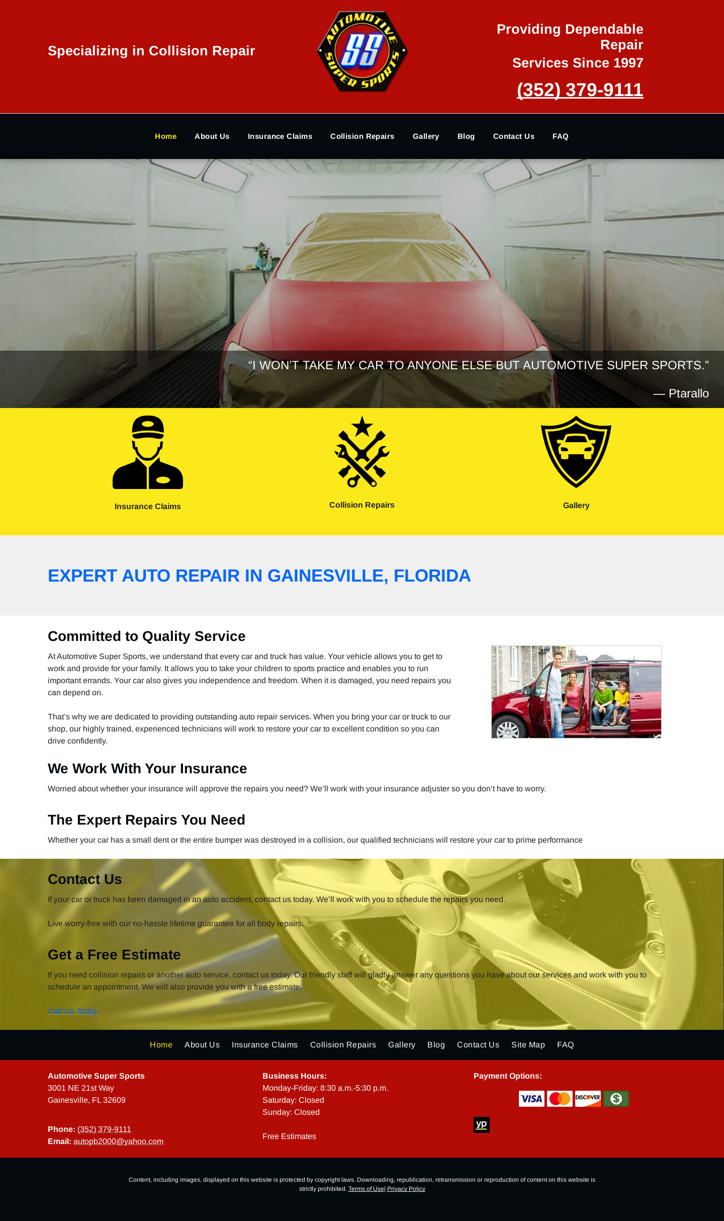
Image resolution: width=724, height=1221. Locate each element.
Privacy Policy (406, 1188)
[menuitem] (166, 136)
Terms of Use (366, 1188)
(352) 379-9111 (580, 89)
